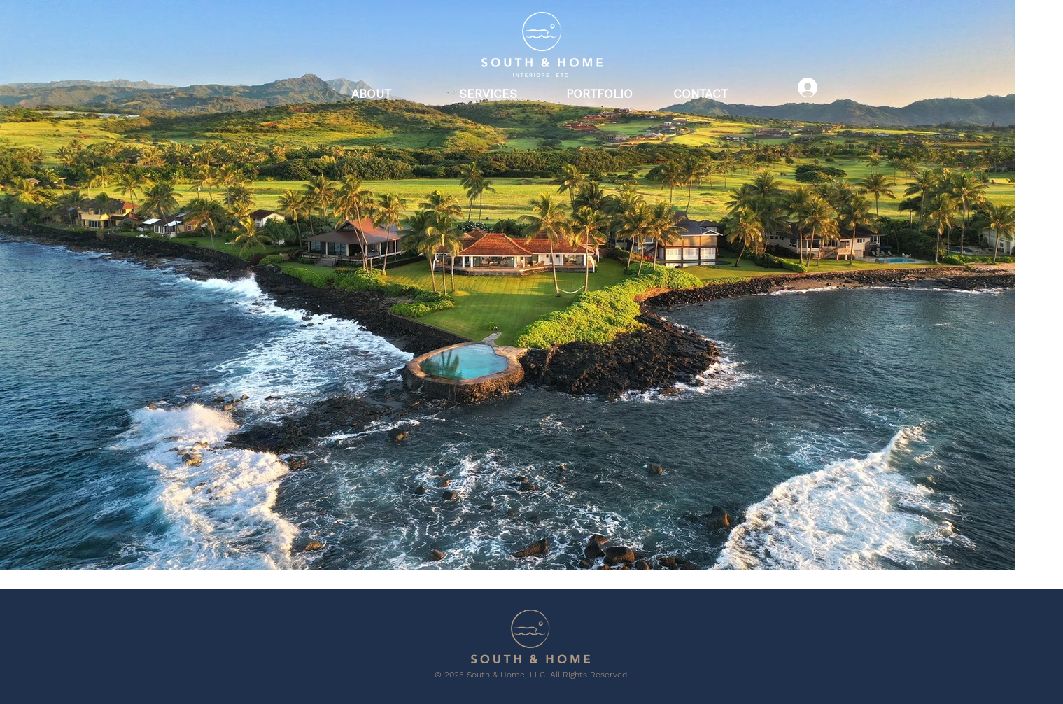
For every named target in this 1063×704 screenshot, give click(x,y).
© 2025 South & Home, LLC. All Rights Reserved (531, 675)
